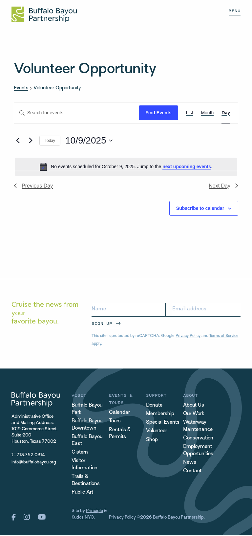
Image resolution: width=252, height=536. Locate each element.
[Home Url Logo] (44, 14)
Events (21, 88)
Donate (154, 405)
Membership (160, 414)
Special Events (162, 422)
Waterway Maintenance (198, 426)
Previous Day (33, 186)
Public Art (83, 493)
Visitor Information (84, 465)
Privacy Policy (188, 336)
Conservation (198, 438)
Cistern (80, 453)
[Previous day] (18, 141)
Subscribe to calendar (200, 208)
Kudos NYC (83, 518)
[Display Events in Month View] (207, 112)
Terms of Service (225, 336)
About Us (193, 405)
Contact (192, 471)
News (189, 462)
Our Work (193, 414)
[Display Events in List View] (189, 112)
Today (50, 140)
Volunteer (156, 431)
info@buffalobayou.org (33, 462)
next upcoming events (186, 166)
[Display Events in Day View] (225, 112)
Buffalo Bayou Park (87, 409)
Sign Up (102, 323)
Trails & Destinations (86, 481)
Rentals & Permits (120, 434)
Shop (152, 439)
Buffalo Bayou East (87, 441)
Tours (115, 421)
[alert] (126, 167)
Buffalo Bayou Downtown (87, 425)
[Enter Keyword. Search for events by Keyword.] (76, 112)
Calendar (119, 412)
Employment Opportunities (198, 451)
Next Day (223, 186)
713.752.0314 (31, 455)
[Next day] (30, 141)
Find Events (158, 112)
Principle (94, 512)
